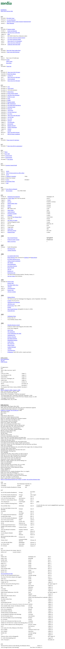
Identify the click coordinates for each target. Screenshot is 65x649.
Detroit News (11, 91)
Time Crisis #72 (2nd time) (13, 140)
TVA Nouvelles (11, 122)
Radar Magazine (11, 257)
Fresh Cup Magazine (12, 31)
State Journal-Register (13, 237)
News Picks (9, 63)
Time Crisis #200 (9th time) (13, 52)
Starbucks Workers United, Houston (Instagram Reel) (19, 21)
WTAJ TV (10, 108)
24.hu (9, 98)
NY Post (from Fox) (12, 112)
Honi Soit (9, 66)
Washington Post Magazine (14, 196)
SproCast (10, 120)
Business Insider (11, 29)
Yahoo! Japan (9, 61)
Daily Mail (7, 153)
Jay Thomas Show (17, 217)
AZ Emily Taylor (11, 107)
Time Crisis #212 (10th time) (14, 42)
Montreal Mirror (11, 297)
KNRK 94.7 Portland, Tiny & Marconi (9, 410)
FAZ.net (9, 201)
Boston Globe (11, 281)
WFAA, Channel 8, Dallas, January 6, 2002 (10, 390)
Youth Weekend (11, 212)
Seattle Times (11, 342)
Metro (6, 152)
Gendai (7, 59)
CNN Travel (10, 110)
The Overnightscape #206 (7, 573)
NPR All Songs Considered (14, 134)
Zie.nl (7, 174)
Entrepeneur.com (11, 272)
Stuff (7, 183)
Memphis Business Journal (14, 325)
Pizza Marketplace (12, 264)
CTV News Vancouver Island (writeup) (16, 37)
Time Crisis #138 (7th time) (14, 72)
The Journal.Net (11, 331)
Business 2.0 (10, 271)
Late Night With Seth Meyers (14, 105)
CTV (9, 86)
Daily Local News (12, 241)
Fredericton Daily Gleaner (13, 239)
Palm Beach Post (11, 248)
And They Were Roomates (13, 95)
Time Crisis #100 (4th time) (14, 115)
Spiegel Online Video (12, 203)
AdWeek (9, 348)
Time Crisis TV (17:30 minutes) (15, 41)
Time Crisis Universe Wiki (7, 11)
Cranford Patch (8, 155)
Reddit (9, 100)
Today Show (10, 228)
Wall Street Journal (12, 230)
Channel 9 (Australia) (11, 176)
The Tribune (10, 262)
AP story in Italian (12, 291)
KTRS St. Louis (11, 96)
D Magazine (10, 352)
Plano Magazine (10, 23)
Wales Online (11, 210)
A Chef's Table (11, 198)
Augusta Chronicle (12, 250)
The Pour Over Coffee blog (14, 32)
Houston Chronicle (12, 336)
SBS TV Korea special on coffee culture (15, 173)
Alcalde (9, 130)
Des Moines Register (12, 266)
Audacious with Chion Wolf (14, 44)
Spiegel (9, 205)
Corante (9, 300)
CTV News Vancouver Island (14, 39)
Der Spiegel (10, 159)
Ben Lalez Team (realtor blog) (14, 50)
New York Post (11, 343)
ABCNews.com (11, 304)
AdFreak (10, 286)
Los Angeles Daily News (13, 255)
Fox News (10, 113)
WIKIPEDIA (4, 9)
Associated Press (11, 288)
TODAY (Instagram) (12, 127)
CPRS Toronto (4, 361)
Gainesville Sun (11, 310)
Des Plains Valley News (13, 285)
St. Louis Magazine (11, 20)
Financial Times (11, 232)
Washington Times (12, 316)
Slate (9, 34)
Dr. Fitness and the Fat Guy (14, 259)
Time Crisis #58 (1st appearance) (14, 146)
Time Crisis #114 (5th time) (14, 80)
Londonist (10, 215)
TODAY (9, 129)
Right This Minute (12, 74)
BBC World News (12, 103)
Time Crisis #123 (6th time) (14, 77)
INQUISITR (10, 124)
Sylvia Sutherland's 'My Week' (14, 333)
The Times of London (12, 220)
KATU (7, 171)
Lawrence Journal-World (11, 165)
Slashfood (26, 257)
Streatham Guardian (12, 213)
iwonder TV (10, 75)
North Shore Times (10, 181)
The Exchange (9, 190)
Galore (9, 200)
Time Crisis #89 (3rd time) (14, 132)
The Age (9, 269)
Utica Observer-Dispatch (11, 189)
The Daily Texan (10, 18)
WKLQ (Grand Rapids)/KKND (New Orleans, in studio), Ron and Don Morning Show (20, 479)
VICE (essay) (11, 88)
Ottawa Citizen (11, 345)
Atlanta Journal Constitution (14, 261)
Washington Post (11, 335)
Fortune (9, 307)
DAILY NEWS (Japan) (13, 93)
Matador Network (12, 125)
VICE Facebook (11, 79)
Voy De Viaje (11, 117)
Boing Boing (34, 257)
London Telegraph (12, 347)
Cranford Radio (8, 157)
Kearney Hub (11, 283)
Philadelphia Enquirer (12, 340)
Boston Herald (11, 267)
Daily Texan (10, 330)
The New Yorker (11, 276)
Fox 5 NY (10, 118)
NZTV (7, 179)
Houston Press (11, 305)
